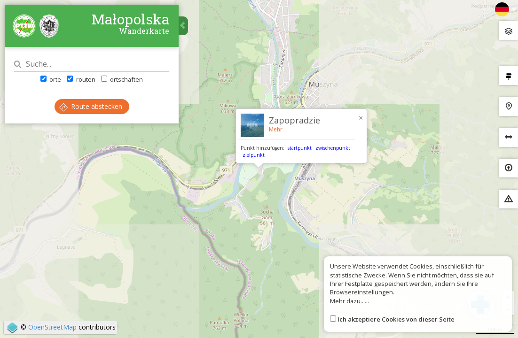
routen (81, 79)
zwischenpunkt (332, 148)
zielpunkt (254, 155)
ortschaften (122, 79)
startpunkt (300, 148)
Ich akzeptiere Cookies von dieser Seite (396, 319)
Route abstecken (90, 106)
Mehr (276, 129)
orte (50, 79)
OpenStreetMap (52, 327)
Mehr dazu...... (349, 301)
